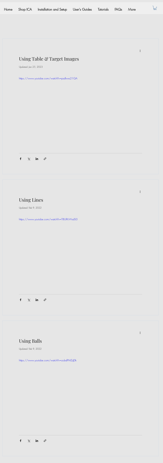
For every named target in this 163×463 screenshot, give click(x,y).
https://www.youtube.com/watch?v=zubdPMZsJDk (48, 360)
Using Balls (30, 341)
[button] (155, 8)
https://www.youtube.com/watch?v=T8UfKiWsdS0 (48, 219)
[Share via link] (45, 158)
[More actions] (140, 51)
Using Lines (31, 200)
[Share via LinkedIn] (36, 158)
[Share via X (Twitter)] (28, 158)
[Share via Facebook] (20, 158)
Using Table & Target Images (49, 59)
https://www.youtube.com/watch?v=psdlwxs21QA (48, 78)
